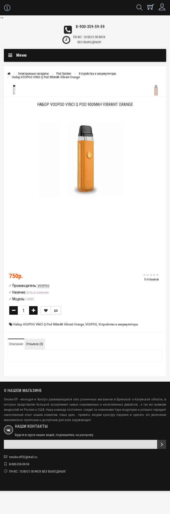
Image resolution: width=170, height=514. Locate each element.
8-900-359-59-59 (90, 26)
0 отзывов (151, 279)
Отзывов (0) (34, 344)
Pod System (63, 73)
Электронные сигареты (33, 73)
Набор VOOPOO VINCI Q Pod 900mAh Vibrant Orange (46, 77)
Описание (16, 344)
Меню (21, 55)
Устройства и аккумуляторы (97, 73)
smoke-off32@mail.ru (23, 457)
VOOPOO (91, 324)
